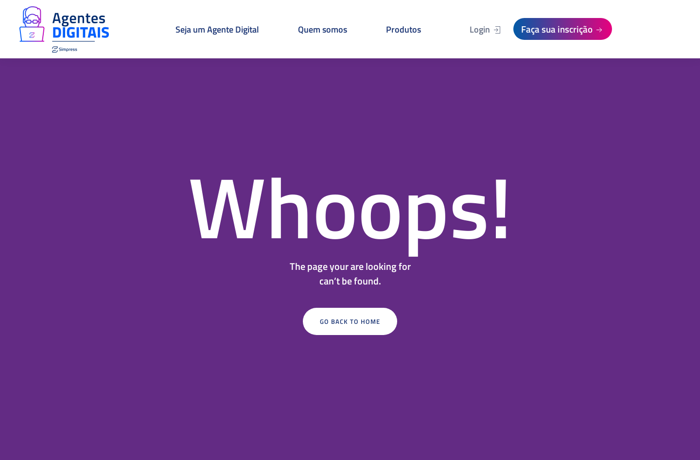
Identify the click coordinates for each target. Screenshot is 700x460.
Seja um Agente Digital (217, 29)
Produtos (403, 29)
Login (486, 29)
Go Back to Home (350, 321)
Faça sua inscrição (562, 29)
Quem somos (322, 29)
